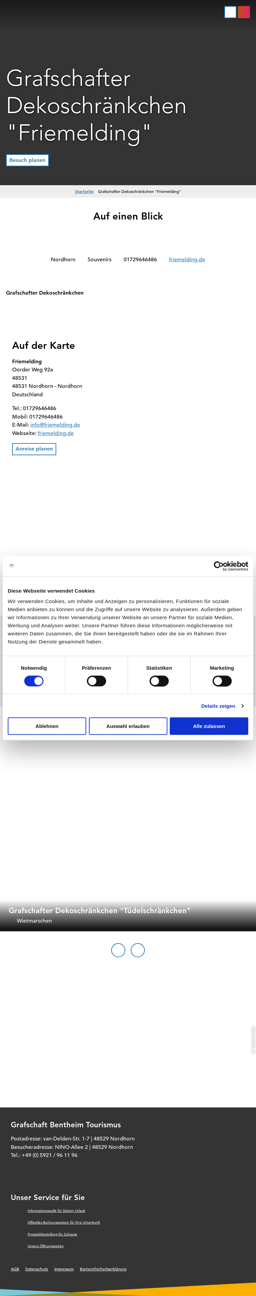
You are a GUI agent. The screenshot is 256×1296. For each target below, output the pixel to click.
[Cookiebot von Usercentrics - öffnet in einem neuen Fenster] (218, 566)
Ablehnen (46, 726)
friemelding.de (187, 259)
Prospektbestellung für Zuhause (52, 1234)
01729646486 (140, 259)
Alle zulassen (209, 726)
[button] (27, 160)
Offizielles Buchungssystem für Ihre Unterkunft (64, 1222)
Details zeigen (218, 705)
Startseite (84, 191)
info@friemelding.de (55, 425)
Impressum (64, 1268)
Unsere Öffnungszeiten (46, 1246)
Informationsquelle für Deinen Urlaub (56, 1210)
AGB (15, 1268)
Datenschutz (36, 1268)
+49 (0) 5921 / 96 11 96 (49, 1155)
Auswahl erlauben (128, 726)
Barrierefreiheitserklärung (103, 1268)
